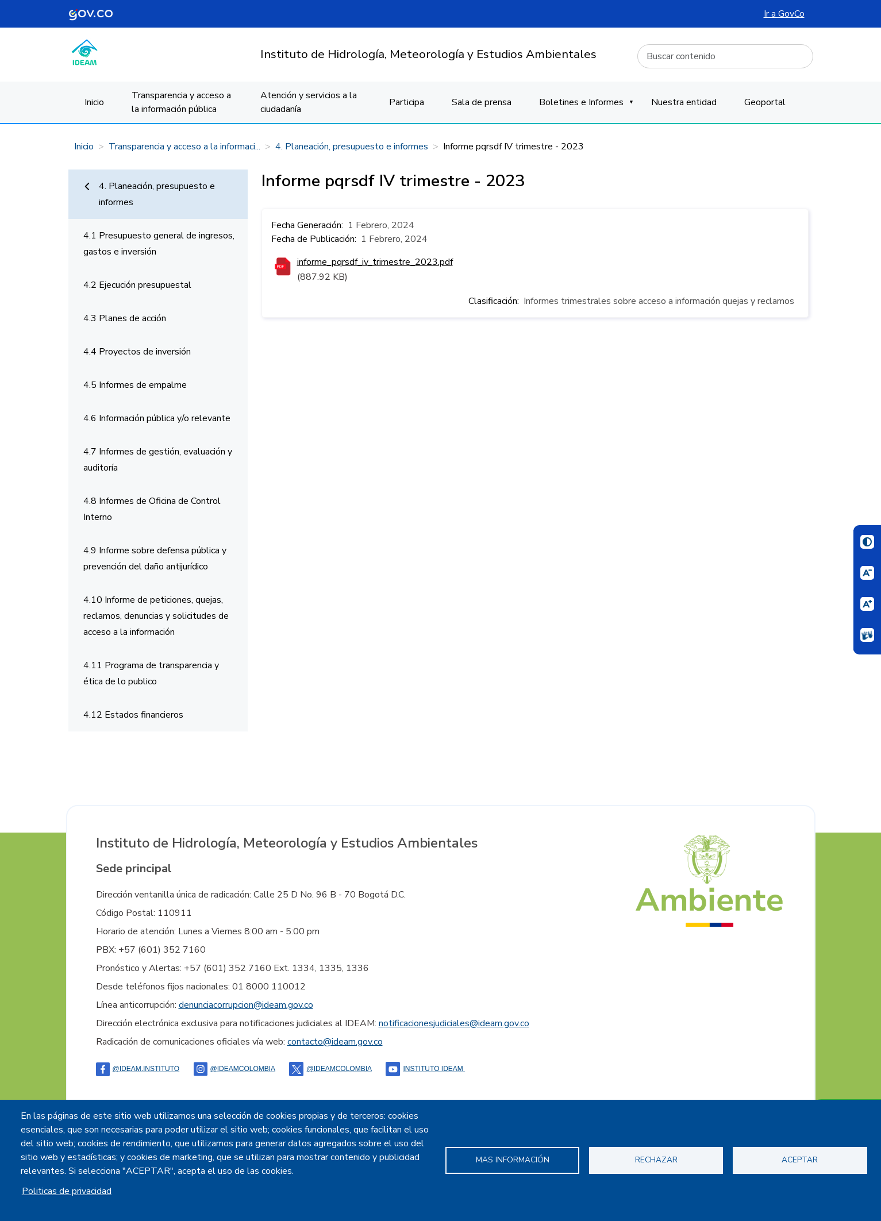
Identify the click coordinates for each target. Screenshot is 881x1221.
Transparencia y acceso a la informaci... (184, 146)
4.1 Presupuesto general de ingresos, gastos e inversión (158, 243)
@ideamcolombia (330, 1069)
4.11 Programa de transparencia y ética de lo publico (151, 673)
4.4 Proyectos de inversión (137, 351)
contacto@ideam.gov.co (335, 1041)
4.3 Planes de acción (124, 318)
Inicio (94, 102)
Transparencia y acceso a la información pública (181, 102)
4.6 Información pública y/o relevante (156, 418)
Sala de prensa (481, 102)
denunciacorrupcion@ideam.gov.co (246, 1005)
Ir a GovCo (784, 13)
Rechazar (656, 1159)
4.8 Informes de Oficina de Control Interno (152, 509)
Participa (406, 102)
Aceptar (800, 1159)
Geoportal (765, 102)
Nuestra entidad (684, 102)
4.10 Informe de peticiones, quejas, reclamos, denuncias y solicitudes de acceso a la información (156, 616)
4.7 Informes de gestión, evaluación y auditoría (157, 459)
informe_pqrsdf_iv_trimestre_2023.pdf (375, 262)
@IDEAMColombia (235, 1069)
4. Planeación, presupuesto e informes (351, 146)
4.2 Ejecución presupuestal (137, 285)
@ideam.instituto (138, 1069)
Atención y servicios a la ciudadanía (308, 102)
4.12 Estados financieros (133, 714)
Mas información (512, 1159)
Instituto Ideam (425, 1069)
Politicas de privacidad (66, 1191)
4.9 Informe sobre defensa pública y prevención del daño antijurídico (154, 558)
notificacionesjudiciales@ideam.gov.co (454, 1023)
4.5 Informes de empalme (135, 385)
